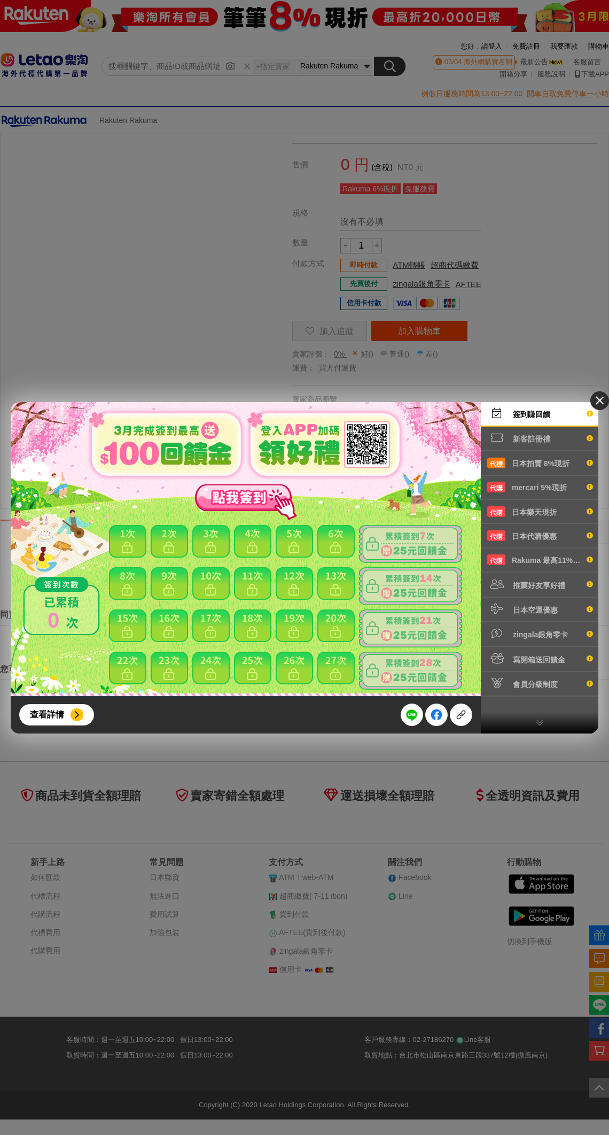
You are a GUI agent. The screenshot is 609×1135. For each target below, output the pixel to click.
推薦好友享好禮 (540, 584)
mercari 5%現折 (540, 487)
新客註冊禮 (540, 438)
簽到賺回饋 (540, 413)
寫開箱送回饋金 (540, 658)
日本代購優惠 (540, 535)
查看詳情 (47, 714)
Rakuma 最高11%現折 (540, 559)
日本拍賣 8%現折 (540, 463)
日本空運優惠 (540, 609)
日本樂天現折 (540, 511)
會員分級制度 (540, 683)
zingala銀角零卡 (540, 633)
